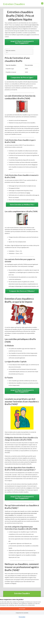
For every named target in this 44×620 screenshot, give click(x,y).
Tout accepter (22, 608)
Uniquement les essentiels (22, 612)
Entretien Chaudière (14, 4)
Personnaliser (22, 617)
